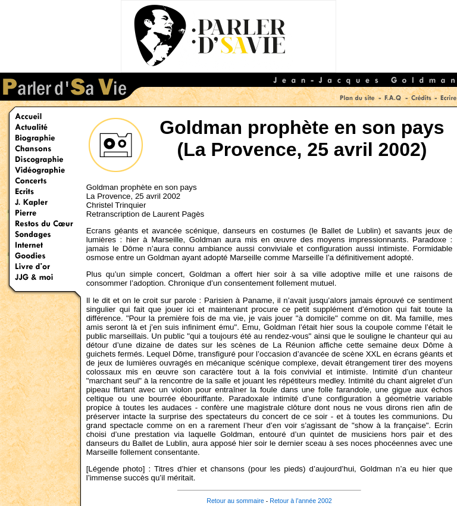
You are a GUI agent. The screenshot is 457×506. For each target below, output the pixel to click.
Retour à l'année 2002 (301, 500)
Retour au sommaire (235, 500)
